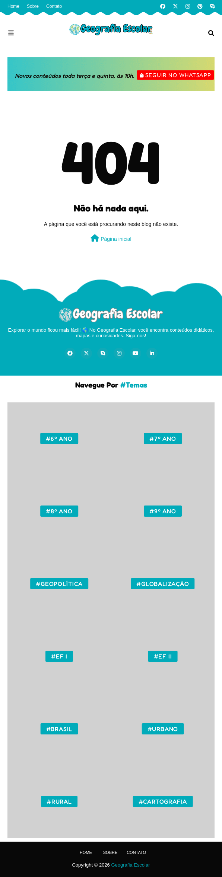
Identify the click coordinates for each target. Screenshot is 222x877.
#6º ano (59, 438)
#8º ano (59, 511)
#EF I (59, 656)
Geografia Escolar (130, 865)
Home (13, 6)
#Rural (59, 801)
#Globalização (162, 583)
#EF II (163, 656)
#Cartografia (163, 801)
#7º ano (162, 438)
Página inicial (111, 238)
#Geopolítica (59, 583)
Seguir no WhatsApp (178, 75)
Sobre (33, 6)
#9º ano (162, 511)
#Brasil (59, 729)
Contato (54, 6)
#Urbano (163, 729)
